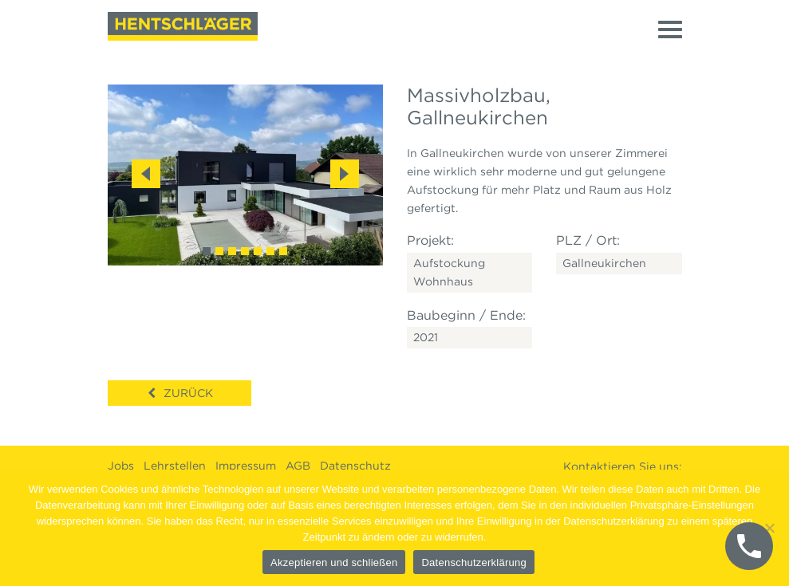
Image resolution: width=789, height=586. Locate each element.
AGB (298, 465)
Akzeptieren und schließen (333, 562)
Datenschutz (355, 465)
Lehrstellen (175, 465)
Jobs (121, 465)
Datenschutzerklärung (473, 562)
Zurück (188, 393)
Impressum (245, 465)
